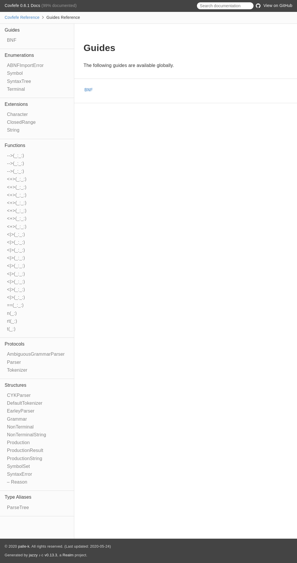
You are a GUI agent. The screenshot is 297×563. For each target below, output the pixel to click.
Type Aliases (18, 497)
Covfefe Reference (22, 17)
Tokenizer (17, 370)
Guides (12, 30)
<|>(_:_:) (16, 234)
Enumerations (19, 55)
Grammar (17, 419)
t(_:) (11, 328)
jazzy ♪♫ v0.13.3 (43, 555)
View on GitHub (274, 5)
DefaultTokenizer (24, 403)
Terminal (16, 89)
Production (18, 442)
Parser (14, 362)
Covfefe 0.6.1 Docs (23, 5)
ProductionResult (25, 450)
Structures (15, 385)
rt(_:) (12, 321)
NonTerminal (20, 426)
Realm (68, 555)
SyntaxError (19, 474)
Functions (15, 145)
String (13, 130)
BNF (12, 40)
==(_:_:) (15, 305)
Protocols (15, 344)
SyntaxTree (19, 81)
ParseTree (18, 507)
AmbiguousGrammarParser (36, 354)
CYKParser (19, 395)
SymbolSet (18, 466)
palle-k (23, 546)
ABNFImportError (25, 65)
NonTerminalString (26, 434)
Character (17, 114)
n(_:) (12, 313)
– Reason (17, 482)
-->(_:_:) (15, 155)
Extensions (16, 104)
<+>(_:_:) (16, 179)
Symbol (15, 73)
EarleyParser (21, 410)
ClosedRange (21, 122)
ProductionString (24, 458)
